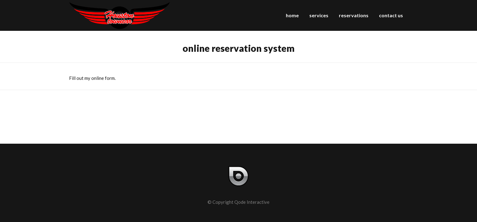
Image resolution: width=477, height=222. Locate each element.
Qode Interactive (251, 202)
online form (103, 78)
